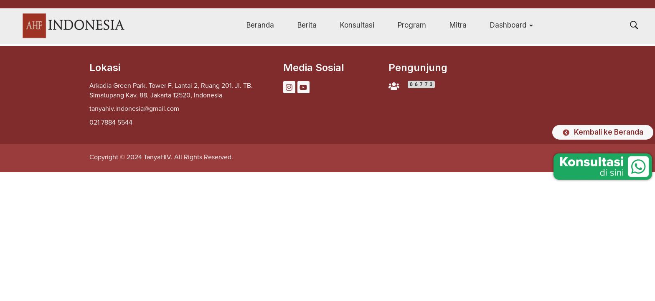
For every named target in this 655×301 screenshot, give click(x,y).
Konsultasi (357, 25)
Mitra (458, 25)
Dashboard (511, 25)
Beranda (260, 25)
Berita (307, 25)
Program (412, 25)
